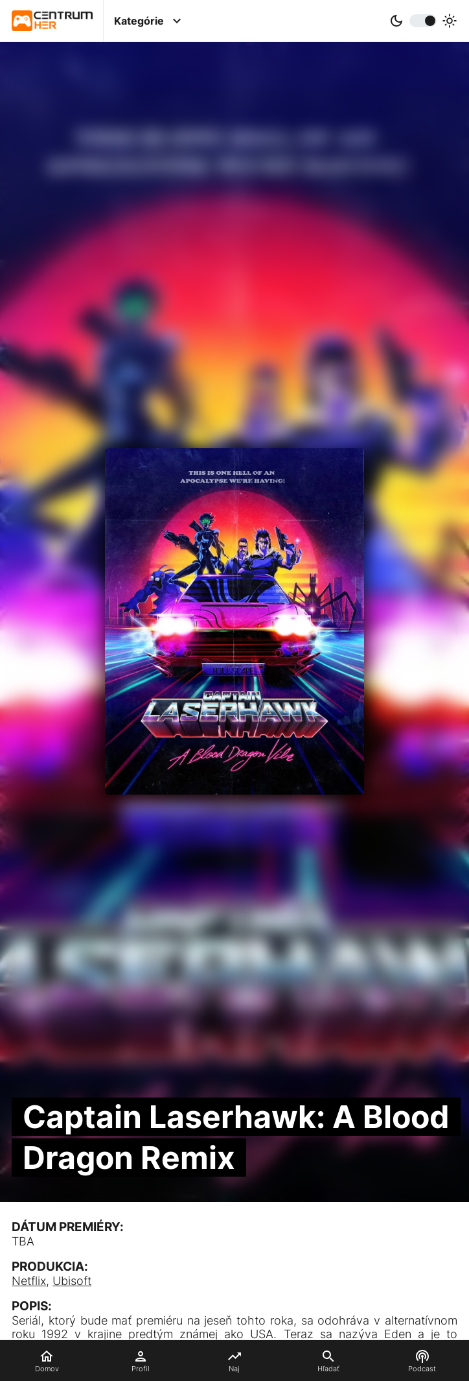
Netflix (29, 1281)
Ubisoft (71, 1281)
